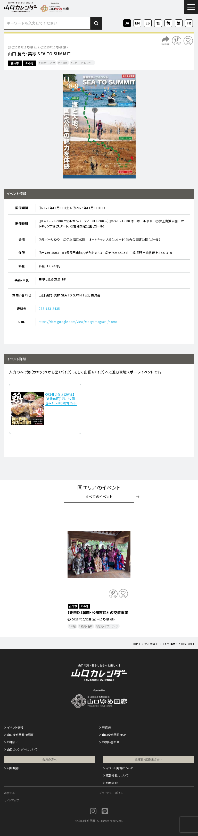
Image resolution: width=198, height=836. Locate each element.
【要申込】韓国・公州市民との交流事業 (98, 612)
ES (147, 22)
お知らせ (12, 742)
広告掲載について (117, 775)
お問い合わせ (110, 742)
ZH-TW (178, 23)
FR (189, 22)
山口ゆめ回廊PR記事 (20, 734)
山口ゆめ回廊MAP (114, 734)
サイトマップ (11, 800)
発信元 (106, 727)
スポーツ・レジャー (83, 63)
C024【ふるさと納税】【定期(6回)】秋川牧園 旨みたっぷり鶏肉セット (61, 398)
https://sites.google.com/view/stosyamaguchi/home (78, 321)
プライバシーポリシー (112, 793)
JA (127, 22)
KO (158, 22)
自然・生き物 (48, 63)
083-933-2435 (49, 308)
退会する (9, 793)
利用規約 (13, 768)
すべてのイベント (99, 496)
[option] (99, 126)
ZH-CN (168, 23)
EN (137, 22)
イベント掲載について (119, 768)
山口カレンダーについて (22, 749)
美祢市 (15, 63)
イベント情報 (15, 727)
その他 (29, 63)
